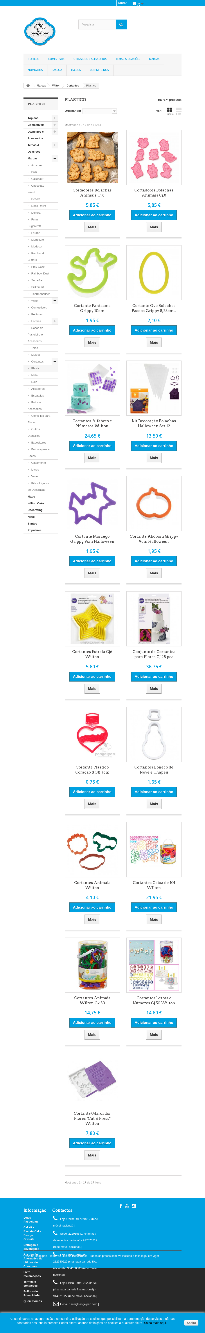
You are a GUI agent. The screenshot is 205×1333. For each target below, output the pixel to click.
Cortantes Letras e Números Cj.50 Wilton (154, 1000)
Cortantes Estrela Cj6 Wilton (92, 654)
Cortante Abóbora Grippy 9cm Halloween (154, 539)
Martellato (37, 239)
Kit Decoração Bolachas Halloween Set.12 (154, 423)
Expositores (38, 442)
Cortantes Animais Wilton (92, 885)
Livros (35, 469)
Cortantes (37, 361)
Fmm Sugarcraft (34, 223)
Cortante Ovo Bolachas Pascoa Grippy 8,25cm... (154, 308)
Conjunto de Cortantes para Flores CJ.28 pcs (154, 654)
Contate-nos (99, 70)
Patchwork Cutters (36, 257)
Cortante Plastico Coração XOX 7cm (92, 769)
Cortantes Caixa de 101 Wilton (154, 885)
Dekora (36, 212)
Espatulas (37, 395)
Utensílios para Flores (39, 419)
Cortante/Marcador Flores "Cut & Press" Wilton (92, 1118)
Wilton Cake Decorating (36, 507)
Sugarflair (37, 280)
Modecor (36, 246)
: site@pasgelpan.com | (84, 1304)
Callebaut (37, 178)
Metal (34, 375)
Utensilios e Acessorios (90, 59)
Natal (31, 516)
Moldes (36, 354)
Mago (31, 496)
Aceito (191, 1323)
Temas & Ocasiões (128, 59)
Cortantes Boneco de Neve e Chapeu (153, 769)
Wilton (35, 300)
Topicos (33, 59)
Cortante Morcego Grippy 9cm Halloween (92, 539)
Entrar (122, 2)
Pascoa (57, 70)
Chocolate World (36, 189)
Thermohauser (40, 294)
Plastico (36, 368)
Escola (76, 70)
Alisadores (38, 388)
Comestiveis (56, 59)
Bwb (34, 172)
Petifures (37, 314)
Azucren (36, 165)
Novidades (35, 70)
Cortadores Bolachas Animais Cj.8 (92, 192)
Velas (34, 476)
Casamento (38, 462)
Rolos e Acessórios (35, 406)
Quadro (169, 111)
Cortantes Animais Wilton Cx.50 (92, 1000)
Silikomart (37, 287)
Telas (34, 348)
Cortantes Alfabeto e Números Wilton (92, 423)
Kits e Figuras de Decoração (38, 486)
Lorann (35, 232)
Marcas (154, 59)
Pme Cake (38, 266)
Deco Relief (38, 205)
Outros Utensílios (34, 432)
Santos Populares (34, 527)
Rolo (34, 382)
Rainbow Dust (40, 273)
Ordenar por (73, 110)
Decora (36, 199)
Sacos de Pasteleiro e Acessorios (35, 334)
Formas (36, 321)
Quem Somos (32, 1301)
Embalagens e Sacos (39, 453)
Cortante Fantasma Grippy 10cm (92, 308)
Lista (179, 111)
